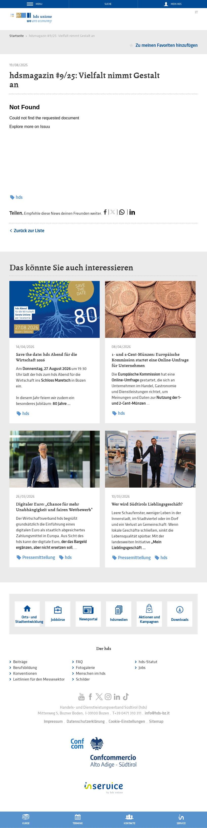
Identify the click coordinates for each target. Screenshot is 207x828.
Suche (108, 4)
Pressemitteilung (36, 557)
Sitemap (156, 721)
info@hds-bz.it (157, 713)
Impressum (53, 721)
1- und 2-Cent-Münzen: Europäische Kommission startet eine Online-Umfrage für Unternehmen (150, 360)
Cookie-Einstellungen (127, 721)
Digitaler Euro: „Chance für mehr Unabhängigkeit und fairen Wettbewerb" (54, 507)
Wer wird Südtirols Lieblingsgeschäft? (147, 504)
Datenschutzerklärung (86, 721)
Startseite (16, 36)
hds (16, 197)
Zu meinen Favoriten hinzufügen (166, 45)
